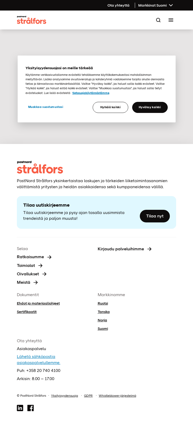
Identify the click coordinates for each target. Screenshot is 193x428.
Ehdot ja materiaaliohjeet (38, 303)
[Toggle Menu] (171, 20)
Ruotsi (103, 303)
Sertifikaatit (27, 312)
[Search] (158, 20)
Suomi (103, 328)
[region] (97, 89)
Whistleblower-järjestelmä (117, 395)
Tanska (104, 312)
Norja (102, 320)
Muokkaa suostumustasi (45, 107)
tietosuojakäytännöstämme (90, 93)
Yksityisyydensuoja (64, 395)
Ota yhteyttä (118, 5)
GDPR (88, 395)
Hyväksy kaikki (150, 107)
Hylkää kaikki (110, 107)
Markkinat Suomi (156, 5)
